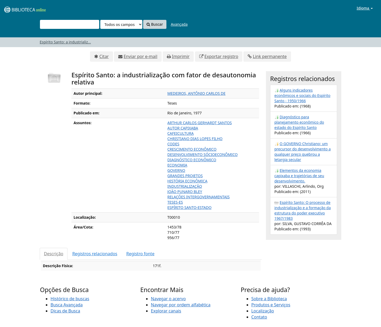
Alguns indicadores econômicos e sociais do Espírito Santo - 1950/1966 (302, 95)
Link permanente (270, 56)
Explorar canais (166, 311)
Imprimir (181, 56)
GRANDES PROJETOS (185, 175)
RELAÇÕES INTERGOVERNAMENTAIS (198, 196)
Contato (259, 317)
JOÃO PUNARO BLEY (184, 191)
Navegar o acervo (168, 299)
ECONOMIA (177, 165)
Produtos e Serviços (271, 305)
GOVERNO (176, 170)
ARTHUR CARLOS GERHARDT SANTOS (199, 122)
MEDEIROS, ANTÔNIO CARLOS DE (196, 93)
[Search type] (121, 24)
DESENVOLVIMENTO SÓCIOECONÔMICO (202, 154)
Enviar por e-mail (140, 56)
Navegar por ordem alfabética (180, 305)
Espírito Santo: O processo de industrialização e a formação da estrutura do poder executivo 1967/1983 (302, 210)
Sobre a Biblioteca (269, 299)
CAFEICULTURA (180, 133)
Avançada (179, 24)
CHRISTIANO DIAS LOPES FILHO (195, 138)
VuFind (17, 8)
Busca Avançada (67, 305)
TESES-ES (175, 202)
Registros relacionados (94, 254)
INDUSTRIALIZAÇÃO (184, 186)
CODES (173, 143)
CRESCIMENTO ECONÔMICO (192, 149)
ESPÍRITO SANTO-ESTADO (189, 207)
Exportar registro (221, 56)
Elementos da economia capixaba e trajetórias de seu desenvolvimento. (299, 175)
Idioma (365, 8)
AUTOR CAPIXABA (182, 128)
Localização (262, 311)
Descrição (53, 254)
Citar (104, 56)
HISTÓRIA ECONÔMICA (187, 180)
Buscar (155, 24)
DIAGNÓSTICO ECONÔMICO (191, 159)
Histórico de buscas (70, 299)
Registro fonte (140, 254)
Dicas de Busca (65, 311)
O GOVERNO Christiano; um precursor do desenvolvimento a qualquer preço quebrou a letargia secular (302, 151)
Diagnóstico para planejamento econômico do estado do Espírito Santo (299, 122)
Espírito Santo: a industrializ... (65, 41)
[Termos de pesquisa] (69, 24)
